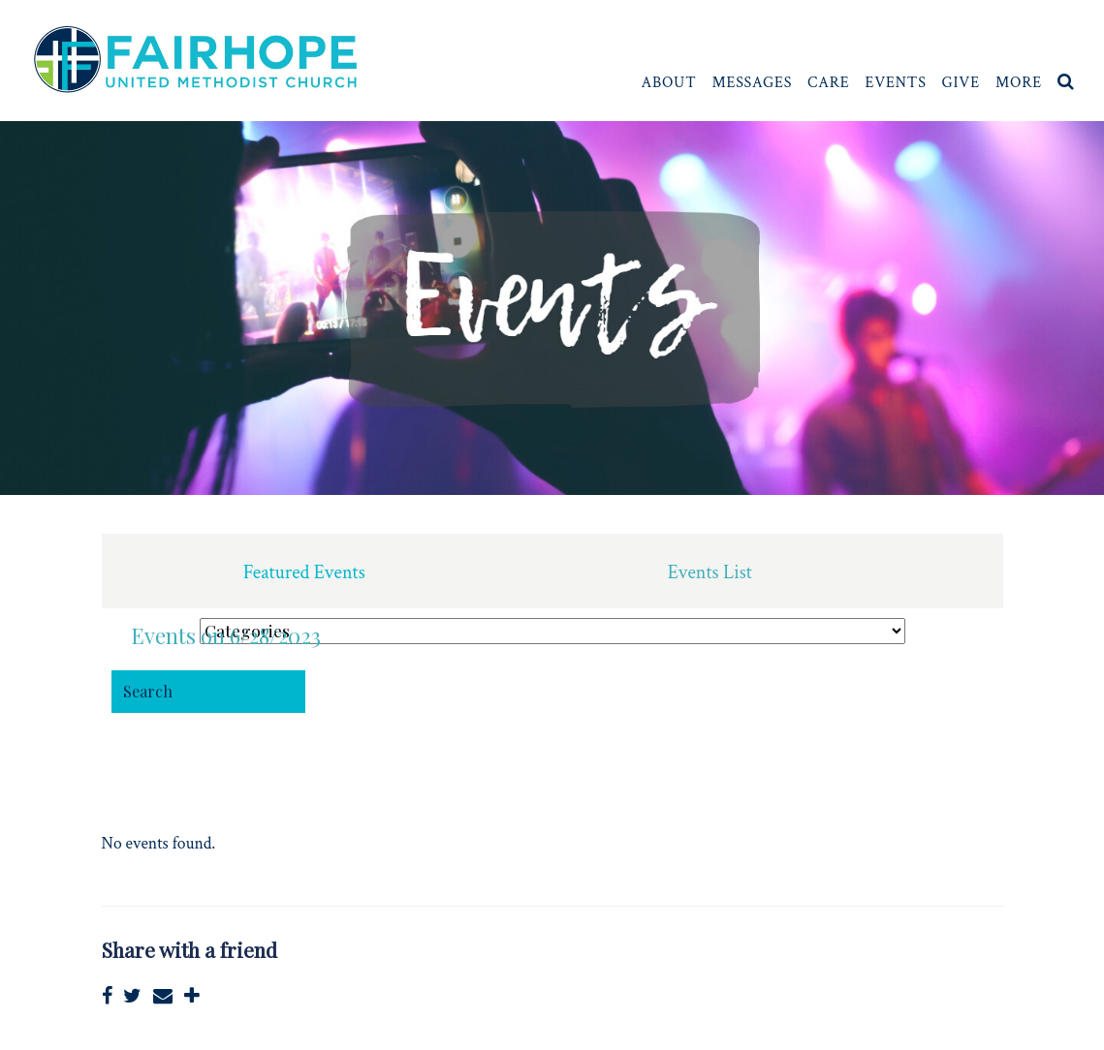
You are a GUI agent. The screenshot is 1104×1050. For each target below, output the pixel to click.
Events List (710, 572)
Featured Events (304, 572)
